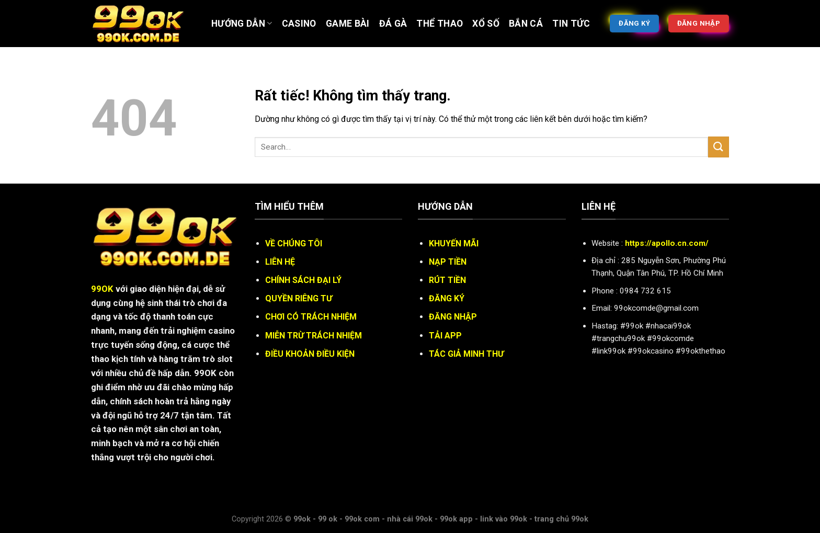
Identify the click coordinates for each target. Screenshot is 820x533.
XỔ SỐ (485, 23)
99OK (102, 288)
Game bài (348, 23)
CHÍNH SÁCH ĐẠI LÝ (303, 280)
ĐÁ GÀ (393, 23)
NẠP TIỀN (447, 262)
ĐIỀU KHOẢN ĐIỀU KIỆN (310, 354)
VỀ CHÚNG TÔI (293, 243)
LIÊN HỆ (280, 262)
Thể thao (439, 23)
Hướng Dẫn (241, 23)
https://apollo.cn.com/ (667, 243)
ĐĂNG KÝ (446, 298)
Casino (299, 23)
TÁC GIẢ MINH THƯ (466, 354)
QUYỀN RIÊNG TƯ (298, 298)
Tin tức (571, 23)
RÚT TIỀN (447, 280)
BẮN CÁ (526, 23)
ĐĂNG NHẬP (453, 317)
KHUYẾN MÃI (454, 243)
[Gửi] (718, 147)
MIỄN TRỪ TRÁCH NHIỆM (313, 336)
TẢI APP (445, 336)
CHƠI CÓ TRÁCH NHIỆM (311, 317)
